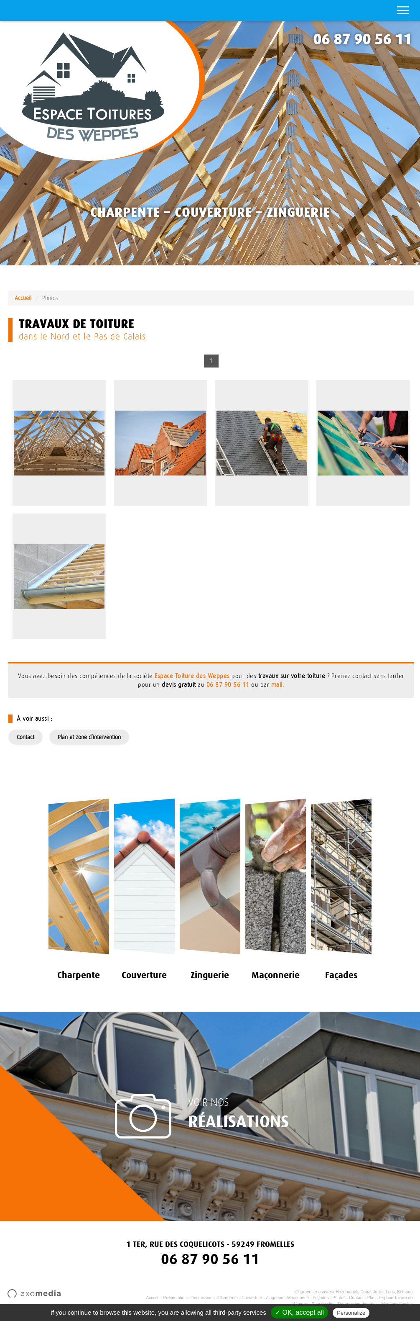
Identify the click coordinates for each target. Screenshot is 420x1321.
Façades (320, 1297)
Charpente (228, 1297)
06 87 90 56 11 (362, 39)
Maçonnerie (298, 1297)
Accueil (23, 298)
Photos (338, 1297)
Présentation (175, 1297)
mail (277, 685)
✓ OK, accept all (299, 1312)
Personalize (351, 1313)
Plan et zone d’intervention (89, 737)
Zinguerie (274, 1297)
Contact (25, 737)
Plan (371, 1297)
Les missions (203, 1297)
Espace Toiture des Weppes (192, 676)
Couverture (252, 1297)
